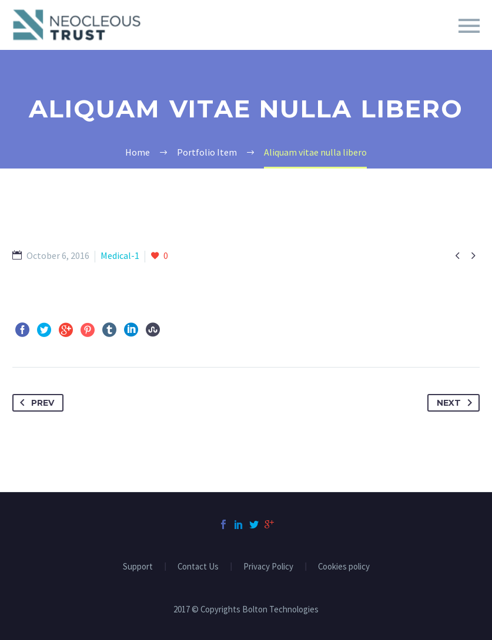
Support (138, 566)
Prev (34, 402)
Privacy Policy (268, 566)
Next (457, 402)
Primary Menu (469, 26)
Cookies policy (344, 566)
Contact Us (198, 566)
